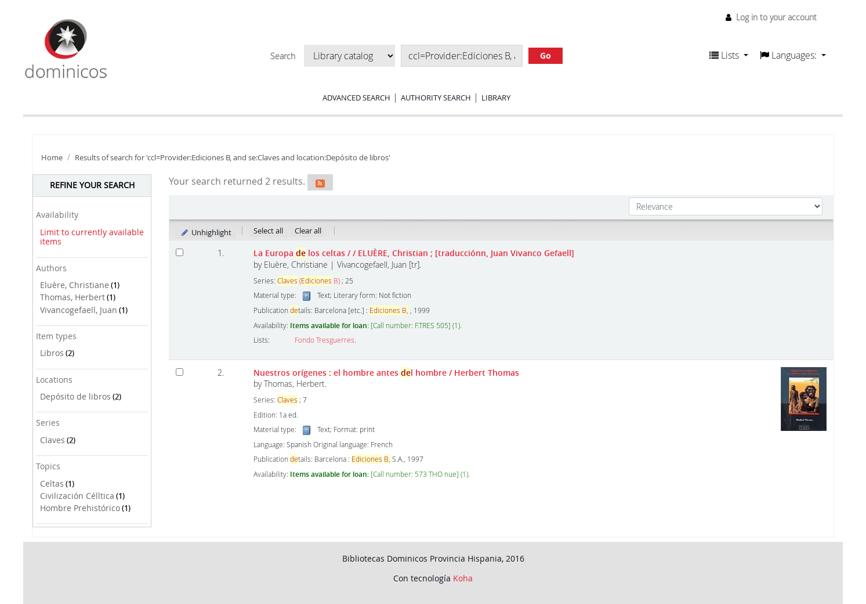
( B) (308, 281)
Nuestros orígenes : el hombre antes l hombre (386, 372)
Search (282, 56)
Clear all (308, 230)
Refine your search (92, 184)
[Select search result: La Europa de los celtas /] (179, 252)
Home (52, 158)
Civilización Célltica (77, 495)
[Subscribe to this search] (320, 182)
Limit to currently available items (92, 237)
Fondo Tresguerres (324, 340)
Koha (463, 578)
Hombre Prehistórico (80, 507)
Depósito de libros (75, 396)
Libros (52, 352)
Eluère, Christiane (74, 284)
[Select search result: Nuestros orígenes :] (179, 372)
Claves (52, 439)
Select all (268, 230)
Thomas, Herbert (72, 297)
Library (495, 97)
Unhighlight (205, 232)
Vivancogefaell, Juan (78, 309)
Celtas (52, 483)
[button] (728, 55)
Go (545, 55)
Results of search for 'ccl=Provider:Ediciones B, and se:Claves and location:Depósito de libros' (232, 158)
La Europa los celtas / (413, 252)
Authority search (436, 97)
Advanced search (356, 97)
